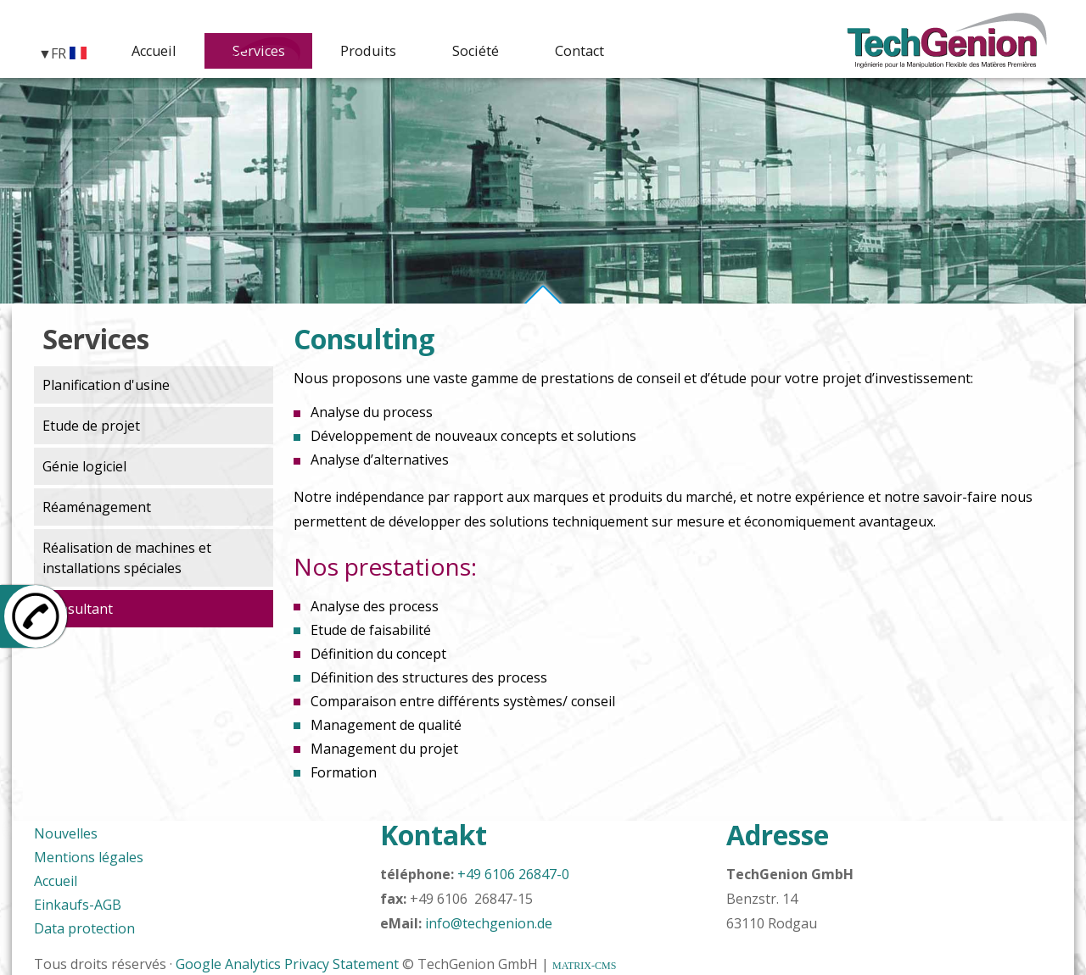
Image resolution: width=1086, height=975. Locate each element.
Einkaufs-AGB (77, 904)
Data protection (84, 928)
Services (251, 52)
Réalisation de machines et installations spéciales (126, 557)
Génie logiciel (84, 466)
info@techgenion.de (488, 923)
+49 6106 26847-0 (513, 874)
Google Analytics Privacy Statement (287, 964)
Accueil (151, 52)
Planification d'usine (106, 385)
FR (69, 53)
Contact (561, 52)
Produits (357, 52)
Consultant (77, 608)
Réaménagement (96, 507)
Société (460, 52)
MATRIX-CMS (584, 966)
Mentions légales (88, 857)
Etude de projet (91, 425)
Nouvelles (66, 833)
